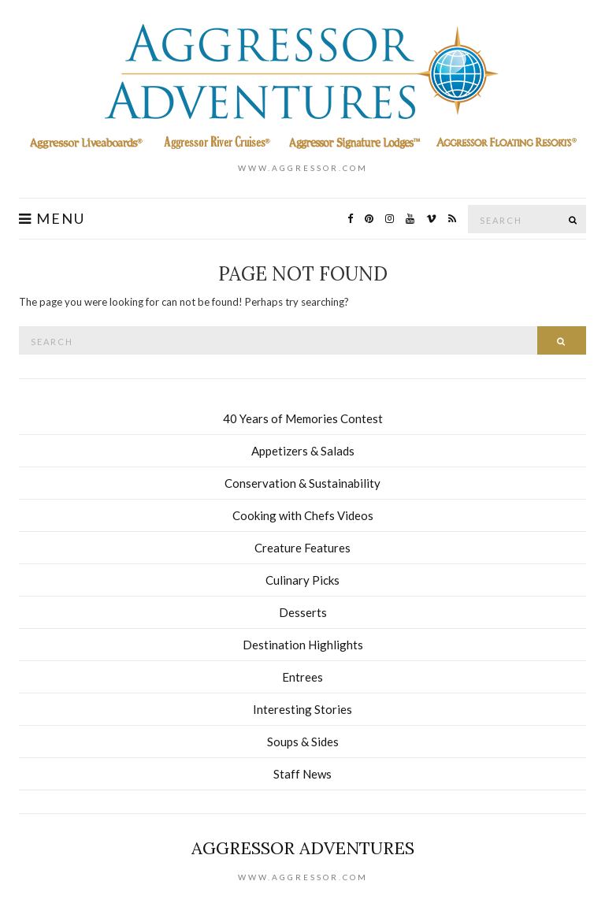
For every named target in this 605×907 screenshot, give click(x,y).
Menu (52, 218)
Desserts (303, 612)
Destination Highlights (303, 645)
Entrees (302, 677)
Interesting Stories (302, 709)
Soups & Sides (303, 741)
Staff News (302, 774)
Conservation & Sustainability (302, 483)
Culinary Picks (302, 580)
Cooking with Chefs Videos (302, 515)
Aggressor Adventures (302, 848)
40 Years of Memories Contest (303, 418)
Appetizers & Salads (302, 451)
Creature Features (302, 548)
